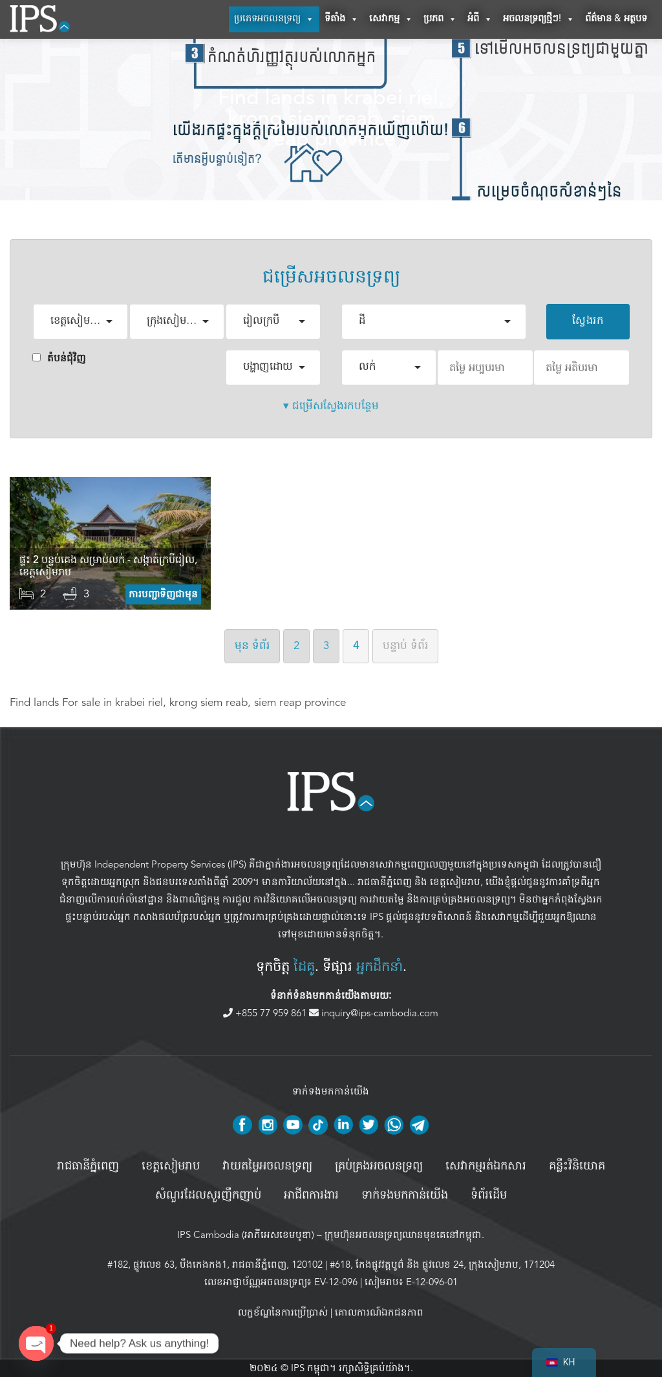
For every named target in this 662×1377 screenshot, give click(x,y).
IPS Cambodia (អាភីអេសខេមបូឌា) (245, 1235)
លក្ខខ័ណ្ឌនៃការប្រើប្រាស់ (283, 1312)
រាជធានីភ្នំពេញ (385, 882)
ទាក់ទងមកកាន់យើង (404, 1195)
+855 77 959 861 (266, 1013)
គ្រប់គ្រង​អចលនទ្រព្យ (379, 1166)
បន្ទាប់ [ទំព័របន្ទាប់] (405, 645)
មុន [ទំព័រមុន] (252, 645)
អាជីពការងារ (311, 1195)
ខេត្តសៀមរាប (455, 882)
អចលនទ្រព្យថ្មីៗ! (539, 19)
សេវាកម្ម (391, 19)
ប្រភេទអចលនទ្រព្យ (274, 19)
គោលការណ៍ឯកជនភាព (379, 1312)
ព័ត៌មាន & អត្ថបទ (616, 19)
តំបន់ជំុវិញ (59, 358)
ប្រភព (440, 19)
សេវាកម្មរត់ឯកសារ (485, 1166)
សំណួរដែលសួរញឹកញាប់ (208, 1195)
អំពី (480, 19)
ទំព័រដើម (489, 1195)
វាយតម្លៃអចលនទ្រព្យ (267, 1166)
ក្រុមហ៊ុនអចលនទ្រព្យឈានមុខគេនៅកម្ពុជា (403, 1235)
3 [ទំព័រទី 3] (326, 645)
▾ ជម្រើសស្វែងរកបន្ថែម (331, 405)
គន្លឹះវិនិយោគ (577, 1166)
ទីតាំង (342, 19)
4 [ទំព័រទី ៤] (356, 645)
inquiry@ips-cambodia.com (373, 1013)
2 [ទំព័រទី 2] (296, 645)
